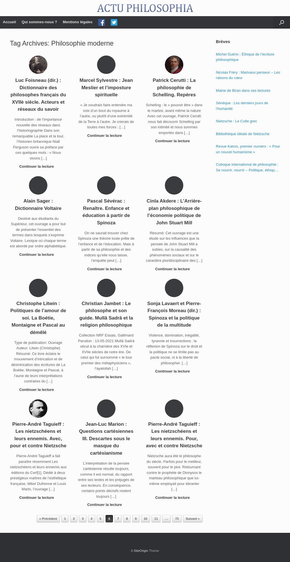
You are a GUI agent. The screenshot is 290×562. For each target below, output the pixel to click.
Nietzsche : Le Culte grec (236, 121)
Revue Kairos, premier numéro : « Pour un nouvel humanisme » (248, 149)
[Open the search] (281, 22)
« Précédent (48, 518)
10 (145, 518)
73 (176, 518)
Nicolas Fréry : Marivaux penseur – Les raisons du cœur (248, 75)
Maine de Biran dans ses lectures (243, 90)
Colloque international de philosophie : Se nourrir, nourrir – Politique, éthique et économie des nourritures (247, 167)
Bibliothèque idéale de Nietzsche (243, 134)
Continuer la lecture (38, 166)
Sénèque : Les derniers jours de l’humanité (242, 106)
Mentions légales (78, 22)
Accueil (9, 22)
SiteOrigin (141, 550)
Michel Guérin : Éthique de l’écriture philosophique (245, 57)
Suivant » (193, 518)
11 (156, 518)
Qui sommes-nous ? (39, 22)
